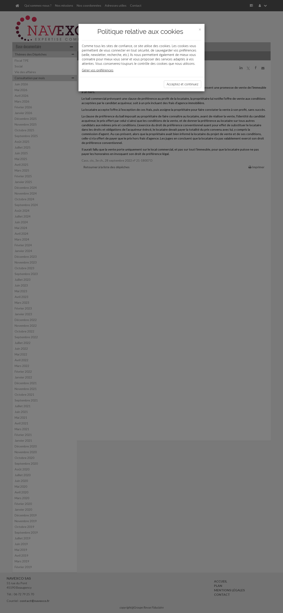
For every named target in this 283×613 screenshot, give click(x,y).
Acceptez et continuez (182, 84)
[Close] (200, 29)
